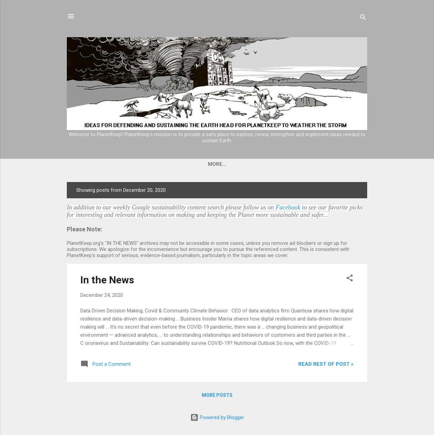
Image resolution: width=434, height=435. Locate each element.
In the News (107, 280)
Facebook (288, 207)
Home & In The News (115, 164)
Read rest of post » (326, 364)
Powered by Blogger (217, 417)
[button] (350, 279)
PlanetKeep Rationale (185, 164)
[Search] (363, 18)
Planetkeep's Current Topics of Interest (287, 164)
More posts (217, 395)
